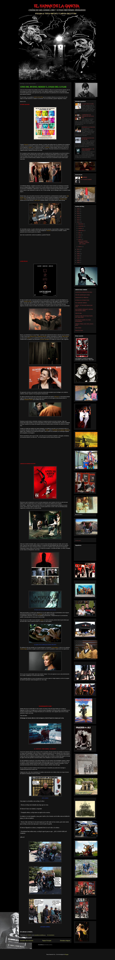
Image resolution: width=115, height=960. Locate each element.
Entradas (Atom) (48, 944)
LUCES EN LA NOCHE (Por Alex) (83, 292)
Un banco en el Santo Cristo (82, 300)
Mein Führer (78, 327)
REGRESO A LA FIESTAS (88, 127)
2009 (78, 253)
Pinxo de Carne (79, 330)
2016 (78, 213)
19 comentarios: (51, 935)
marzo (80, 239)
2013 (78, 219)
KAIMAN (84, 177)
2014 (78, 217)
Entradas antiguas (65, 940)
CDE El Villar (78, 313)
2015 (78, 215)
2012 (78, 222)
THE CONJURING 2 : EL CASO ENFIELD (88, 149)
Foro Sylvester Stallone (81, 302)
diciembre (80, 224)
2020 (78, 209)
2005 (78, 262)
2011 (78, 249)
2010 (78, 251)
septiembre (81, 230)
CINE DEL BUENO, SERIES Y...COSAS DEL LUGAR (43, 87)
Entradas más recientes (26, 940)
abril (79, 237)
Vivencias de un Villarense (81, 297)
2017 (78, 211)
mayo (79, 235)
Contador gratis (78, 540)
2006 (78, 260)
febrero (80, 246)
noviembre (81, 226)
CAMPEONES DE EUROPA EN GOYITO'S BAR (88, 116)
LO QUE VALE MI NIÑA (88, 104)
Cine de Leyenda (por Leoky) (82, 294)
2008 (78, 255)
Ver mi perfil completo (86, 179)
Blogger (66, 954)
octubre (80, 228)
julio (79, 232)
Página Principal (46, 940)
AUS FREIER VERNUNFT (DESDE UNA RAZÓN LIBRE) (84, 310)
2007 (78, 258)
